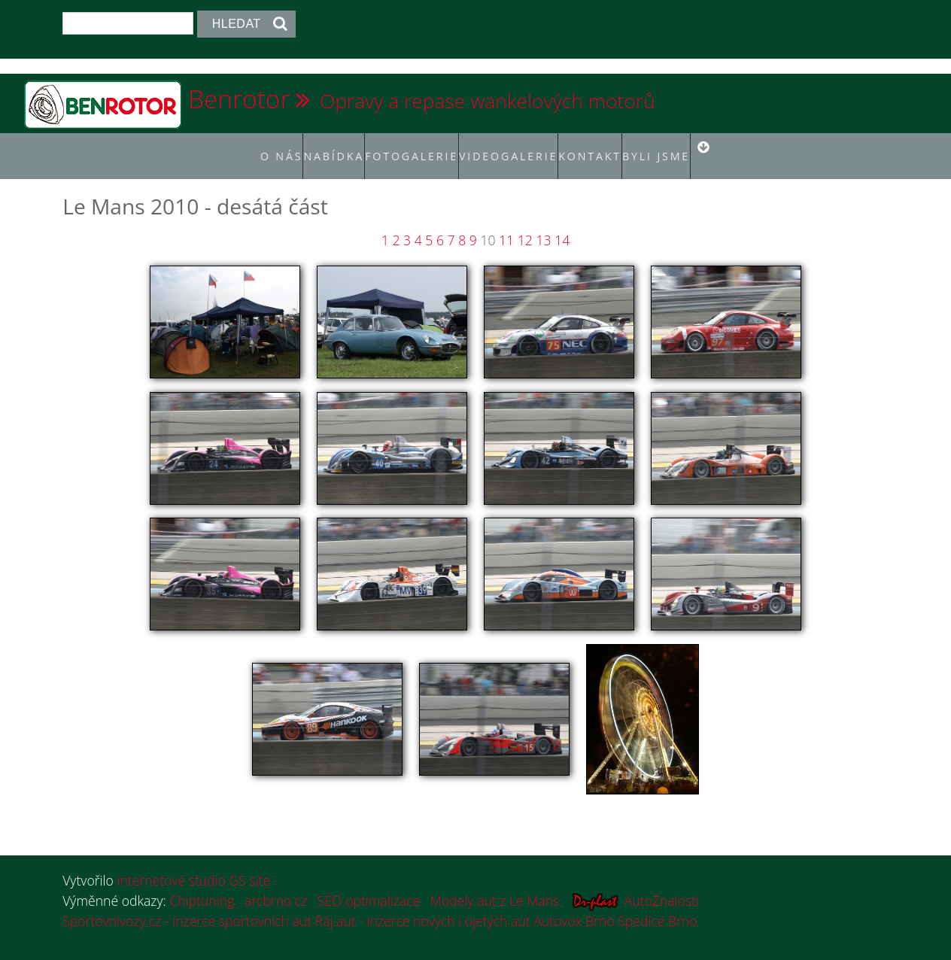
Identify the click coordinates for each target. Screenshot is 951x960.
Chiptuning (201, 884)
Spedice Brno (657, 904)
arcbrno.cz (276, 884)
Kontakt (609, 147)
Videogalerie (512, 147)
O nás (245, 147)
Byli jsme (678, 147)
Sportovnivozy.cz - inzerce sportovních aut (186, 904)
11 (506, 223)
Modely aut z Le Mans (494, 884)
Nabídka (305, 147)
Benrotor (239, 98)
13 (543, 223)
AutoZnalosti (661, 884)
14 (562, 223)
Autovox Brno (573, 904)
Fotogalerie (402, 147)
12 (525, 223)
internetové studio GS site (193, 864)
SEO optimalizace (369, 884)
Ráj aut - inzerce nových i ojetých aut (422, 904)
